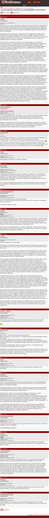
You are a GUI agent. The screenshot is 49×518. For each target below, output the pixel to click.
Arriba (47, 514)
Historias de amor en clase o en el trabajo (24, 8)
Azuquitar (3, 166)
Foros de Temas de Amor (8, 8)
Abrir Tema (36, 2)
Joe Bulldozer (5, 451)
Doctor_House (5, 311)
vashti (2, 19)
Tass (2, 152)
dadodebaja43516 (6, 192)
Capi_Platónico (5, 107)
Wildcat (3, 375)
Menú (24, 5)
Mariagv (3, 480)
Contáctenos (30, 514)
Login (29, 2)
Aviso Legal (42, 514)
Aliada (2, 211)
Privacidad (36, 514)
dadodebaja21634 (6, 416)
